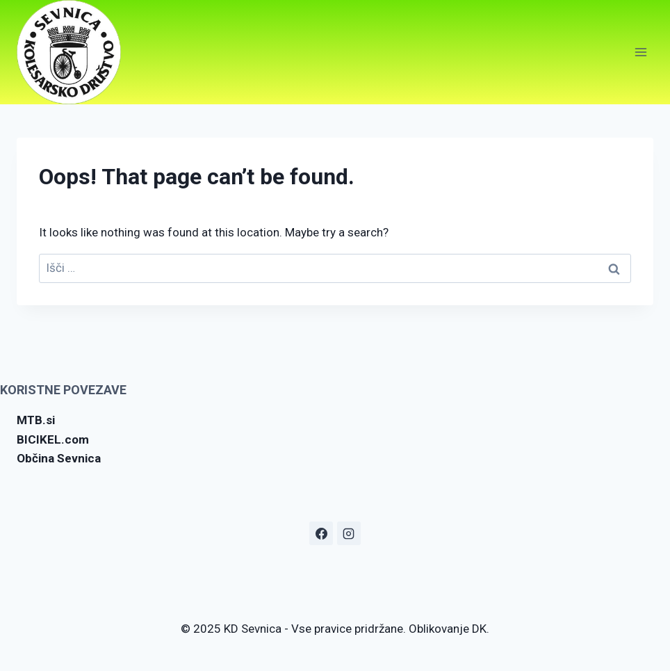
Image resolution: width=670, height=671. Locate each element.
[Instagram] (349, 533)
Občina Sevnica (59, 458)
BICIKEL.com (53, 439)
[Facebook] (321, 533)
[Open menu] (640, 52)
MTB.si (36, 420)
